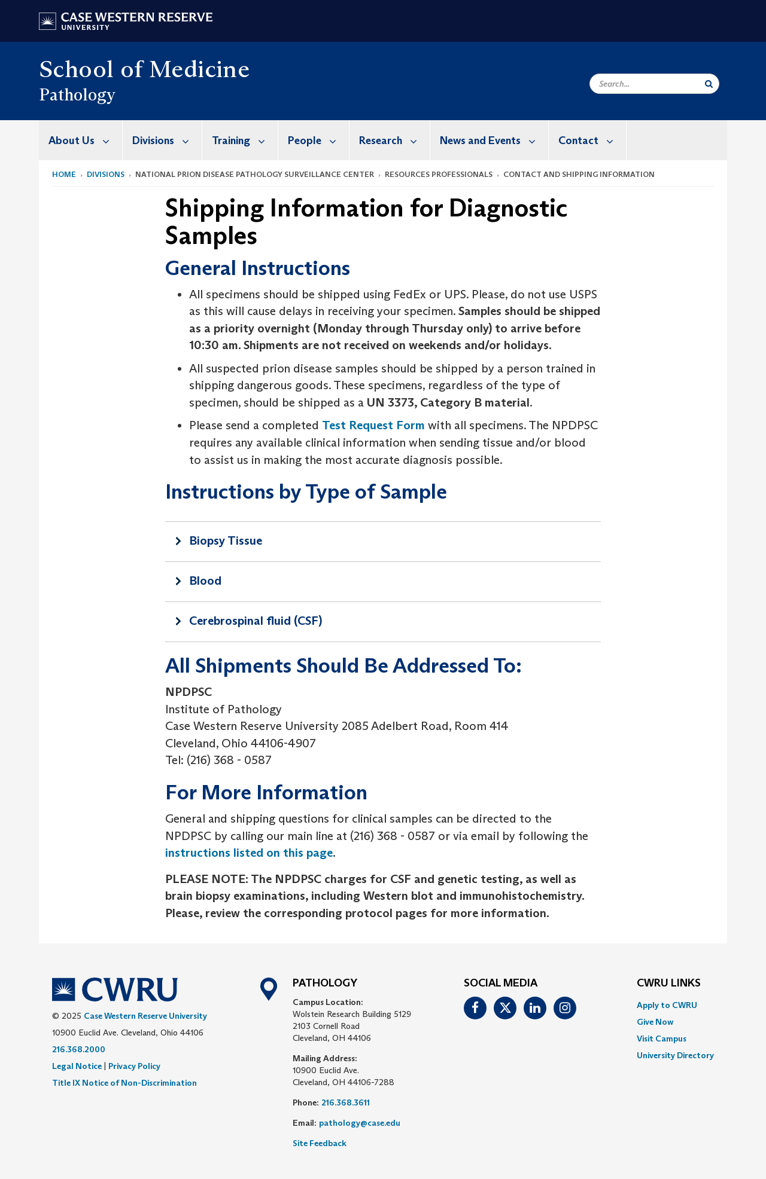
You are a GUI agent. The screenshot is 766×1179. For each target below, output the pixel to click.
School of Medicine (144, 69)
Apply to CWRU (667, 1005)
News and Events (494, 140)
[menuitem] (81, 140)
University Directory (675, 1055)
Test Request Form (373, 425)
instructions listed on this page (249, 852)
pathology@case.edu (359, 1122)
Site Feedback (319, 1143)
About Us (85, 140)
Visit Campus (661, 1038)
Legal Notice (77, 1066)
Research (394, 140)
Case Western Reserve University (145, 1015)
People (318, 140)
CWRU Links (669, 983)
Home (64, 174)
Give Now (655, 1021)
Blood (205, 580)
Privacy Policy (134, 1066)
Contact (592, 140)
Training (245, 140)
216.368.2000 (78, 1049)
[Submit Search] (709, 84)
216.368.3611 (345, 1102)
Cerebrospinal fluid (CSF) (255, 620)
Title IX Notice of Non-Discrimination (124, 1082)
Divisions (167, 140)
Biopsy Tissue (225, 540)
